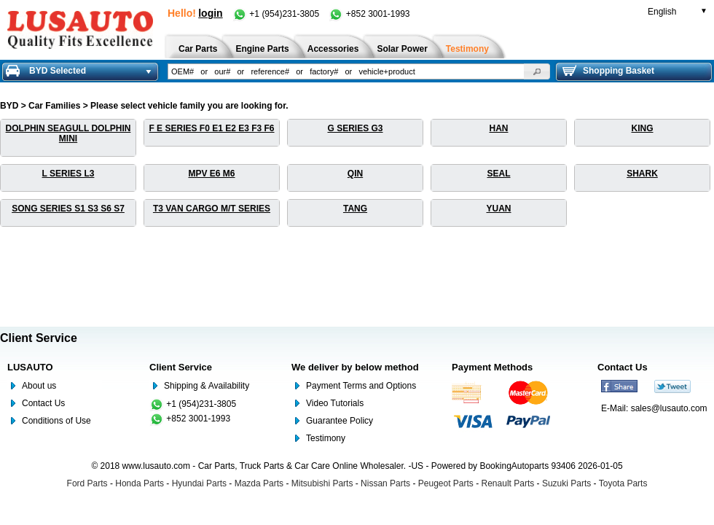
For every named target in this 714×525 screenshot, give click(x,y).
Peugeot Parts (446, 483)
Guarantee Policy (339, 421)
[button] (537, 71)
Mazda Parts (259, 483)
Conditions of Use (56, 421)
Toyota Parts (623, 483)
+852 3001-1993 (369, 14)
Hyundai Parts (199, 483)
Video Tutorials (335, 403)
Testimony (325, 438)
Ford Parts (87, 483)
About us (39, 386)
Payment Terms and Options (361, 386)
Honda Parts (139, 483)
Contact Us (43, 403)
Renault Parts (508, 483)
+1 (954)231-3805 (276, 14)
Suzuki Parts (566, 483)
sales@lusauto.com (669, 408)
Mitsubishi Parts (322, 483)
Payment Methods (492, 367)
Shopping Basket (608, 71)
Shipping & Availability (206, 386)
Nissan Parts (385, 483)
